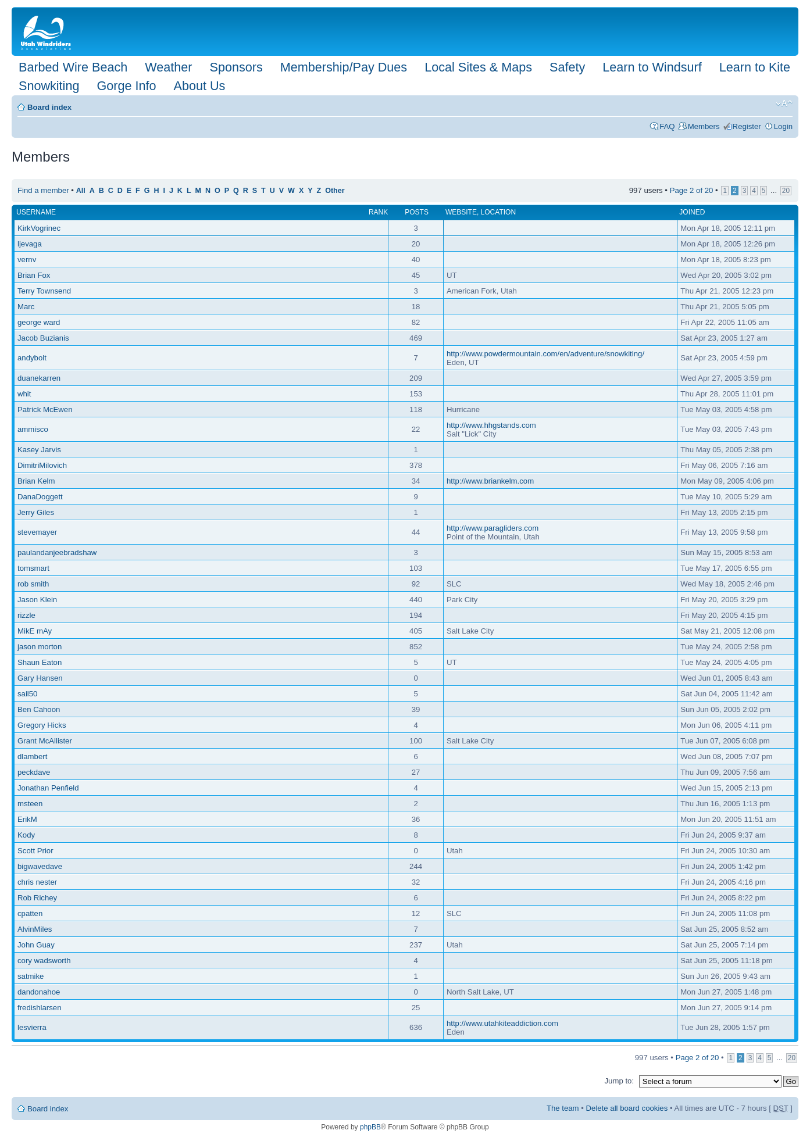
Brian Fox (33, 275)
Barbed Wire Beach (73, 67)
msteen (29, 803)
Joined (692, 212)
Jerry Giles (35, 512)
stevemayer (37, 532)
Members (704, 126)
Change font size (784, 103)
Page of (691, 190)
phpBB (370, 1127)
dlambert (32, 756)
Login (783, 126)
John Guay (36, 944)
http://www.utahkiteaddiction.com (502, 1023)
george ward (38, 322)
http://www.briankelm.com (490, 481)
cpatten (29, 913)
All (80, 191)
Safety (567, 67)
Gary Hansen (40, 678)
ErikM (27, 819)
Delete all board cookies (627, 1108)
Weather (168, 67)
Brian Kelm (36, 481)
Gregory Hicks (41, 725)
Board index (49, 107)
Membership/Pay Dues (343, 67)
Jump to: (619, 1080)
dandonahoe (38, 992)
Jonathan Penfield (48, 788)
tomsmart (33, 568)
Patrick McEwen (45, 409)
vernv (26, 259)
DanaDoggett (40, 496)
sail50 (27, 693)
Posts (417, 212)
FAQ (667, 126)
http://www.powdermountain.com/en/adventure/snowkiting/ (545, 353)
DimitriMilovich (42, 465)
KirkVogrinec (38, 228)
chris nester (37, 882)
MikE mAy (34, 631)
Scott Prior (35, 850)
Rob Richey (37, 897)
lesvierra (32, 1027)
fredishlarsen (39, 1007)
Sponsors (235, 67)
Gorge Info (126, 85)
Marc (25, 306)
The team (563, 1108)
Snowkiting (49, 85)
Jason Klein (37, 599)
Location (498, 212)
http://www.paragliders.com (492, 528)
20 (786, 191)
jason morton (39, 646)
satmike (30, 976)
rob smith (33, 584)
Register (747, 126)
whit (24, 393)
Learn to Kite (754, 67)
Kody (26, 835)
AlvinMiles (34, 929)
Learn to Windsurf (651, 67)
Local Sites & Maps (478, 67)
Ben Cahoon (38, 709)
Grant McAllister (44, 740)
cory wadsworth (44, 960)
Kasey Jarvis (39, 449)
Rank (378, 212)
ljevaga (29, 243)
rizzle (26, 615)
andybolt (32, 357)
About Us (199, 85)
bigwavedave (39, 866)
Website (461, 212)
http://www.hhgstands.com (491, 425)
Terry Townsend (44, 291)
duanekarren (38, 378)
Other (334, 191)
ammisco (32, 429)
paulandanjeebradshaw (57, 552)
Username (36, 212)
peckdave (33, 772)
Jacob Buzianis (43, 338)
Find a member (43, 190)
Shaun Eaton (39, 662)
